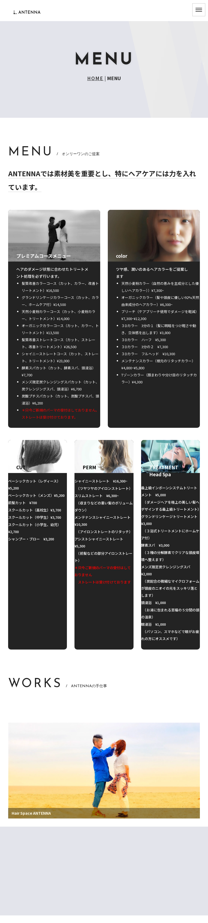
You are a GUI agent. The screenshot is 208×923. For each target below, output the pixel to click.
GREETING (104, 855)
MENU (104, 865)
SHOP (104, 885)
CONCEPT (104, 845)
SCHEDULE (104, 875)
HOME (95, 78)
